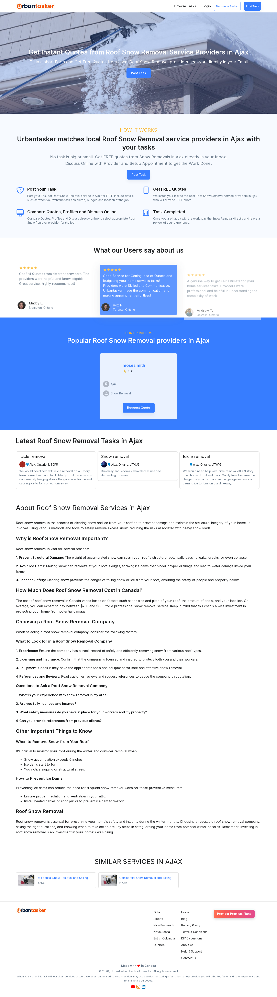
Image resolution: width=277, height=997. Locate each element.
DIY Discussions (191, 938)
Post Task (252, 6)
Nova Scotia (162, 932)
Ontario (158, 912)
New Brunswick (164, 925)
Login (206, 6)
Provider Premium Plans (234, 913)
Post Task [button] (138, 73)
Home (185, 912)
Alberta (158, 918)
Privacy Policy (190, 925)
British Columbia (164, 938)
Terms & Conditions (194, 932)
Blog (184, 918)
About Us (187, 945)
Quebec (159, 945)
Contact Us (188, 958)
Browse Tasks (185, 6)
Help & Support (191, 951)
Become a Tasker (227, 6)
